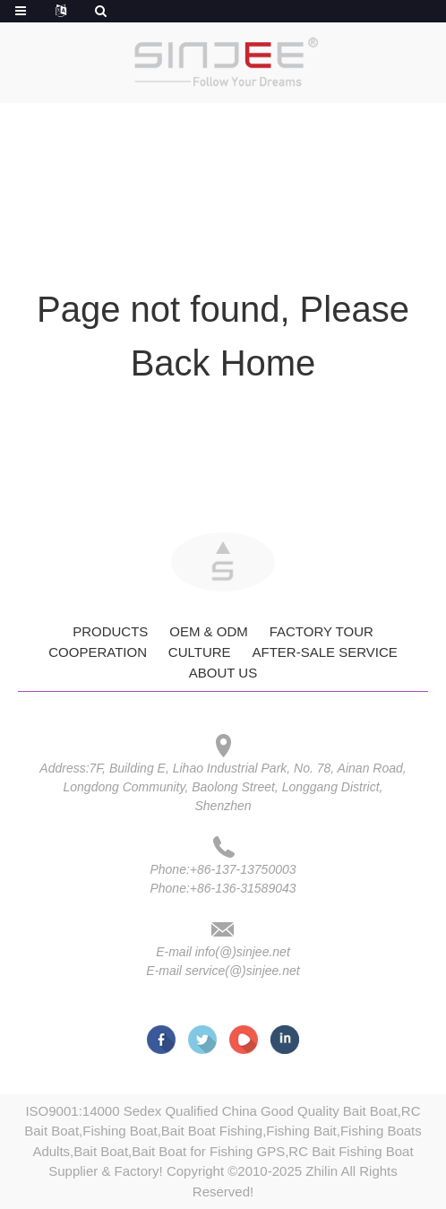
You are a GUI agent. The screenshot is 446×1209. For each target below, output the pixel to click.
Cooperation (97, 652)
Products (110, 631)
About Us (223, 672)
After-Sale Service (324, 652)
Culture (199, 652)
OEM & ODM (208, 631)
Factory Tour (321, 631)
